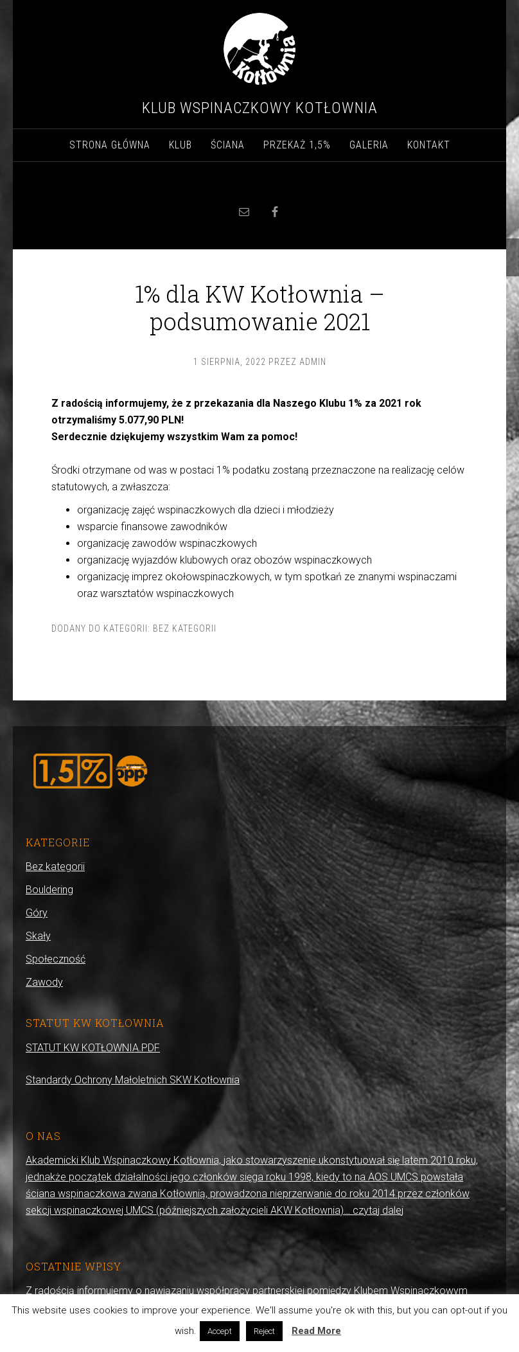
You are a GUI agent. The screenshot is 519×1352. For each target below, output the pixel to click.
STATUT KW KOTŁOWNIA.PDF (93, 1048)
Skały (38, 936)
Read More (316, 1331)
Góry (37, 913)
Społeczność (55, 959)
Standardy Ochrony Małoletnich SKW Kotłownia (133, 1080)
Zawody (44, 982)
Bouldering (49, 890)
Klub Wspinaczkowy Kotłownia (260, 108)
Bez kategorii (184, 628)
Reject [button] (264, 1331)
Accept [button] (219, 1331)
